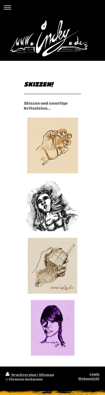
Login (94, 374)
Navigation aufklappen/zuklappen (52, 7)
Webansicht (88, 378)
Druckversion (21, 375)
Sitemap (46, 375)
